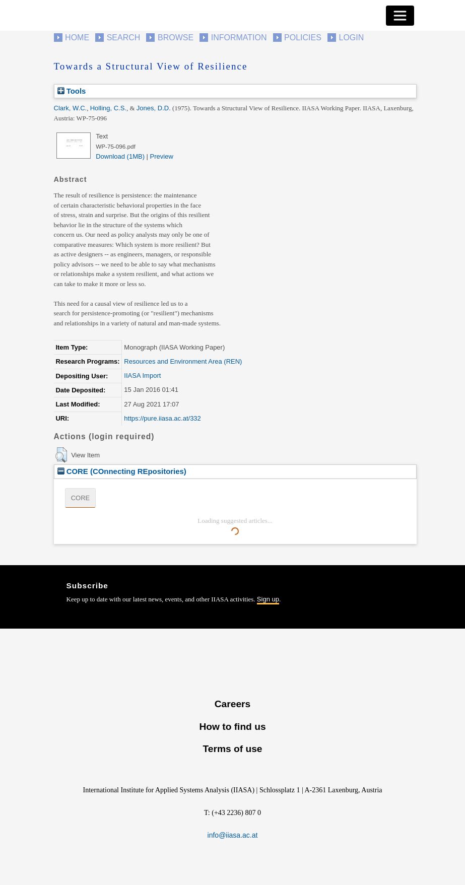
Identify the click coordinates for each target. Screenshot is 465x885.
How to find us (232, 726)
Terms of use (232, 748)
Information (239, 37)
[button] (61, 454)
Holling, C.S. (108, 108)
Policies (302, 37)
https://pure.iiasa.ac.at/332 (162, 418)
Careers (232, 704)
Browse (175, 37)
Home (77, 37)
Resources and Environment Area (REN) (183, 361)
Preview (161, 156)
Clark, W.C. (70, 108)
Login (351, 37)
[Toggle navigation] (400, 16)
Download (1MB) (120, 156)
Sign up (268, 599)
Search (124, 37)
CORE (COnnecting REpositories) (121, 471)
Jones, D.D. (154, 108)
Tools (71, 91)
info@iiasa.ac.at (233, 835)
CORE (80, 498)
